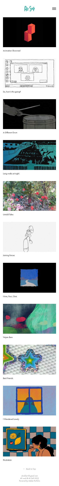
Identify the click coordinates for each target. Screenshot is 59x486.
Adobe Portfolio (34, 481)
